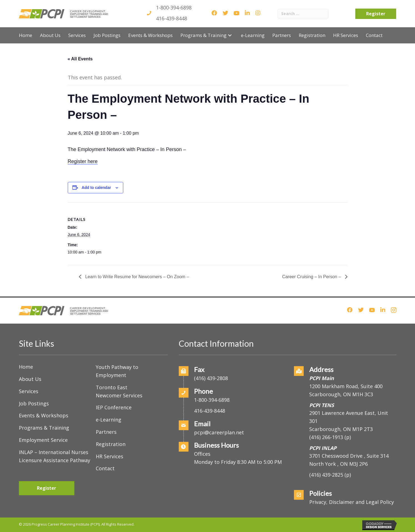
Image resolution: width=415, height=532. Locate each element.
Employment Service (43, 440)
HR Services (109, 456)
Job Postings (34, 403)
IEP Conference (114, 407)
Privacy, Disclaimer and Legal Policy (351, 502)
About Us (30, 379)
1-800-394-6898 (174, 7)
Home (26, 366)
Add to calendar (96, 187)
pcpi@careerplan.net (219, 432)
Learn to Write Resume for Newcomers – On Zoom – (136, 276)
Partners (106, 431)
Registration (110, 444)
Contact (105, 468)
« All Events (80, 58)
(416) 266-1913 (326, 437)
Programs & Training (44, 427)
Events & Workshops (43, 415)
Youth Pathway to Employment (117, 371)
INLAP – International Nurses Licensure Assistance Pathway (54, 456)
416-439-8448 (171, 18)
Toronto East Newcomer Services (119, 391)
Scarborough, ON (341, 429)
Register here (83, 161)
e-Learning (108, 419)
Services (28, 391)
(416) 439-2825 (326, 474)
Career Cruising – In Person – (312, 276)
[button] (230, 35)
